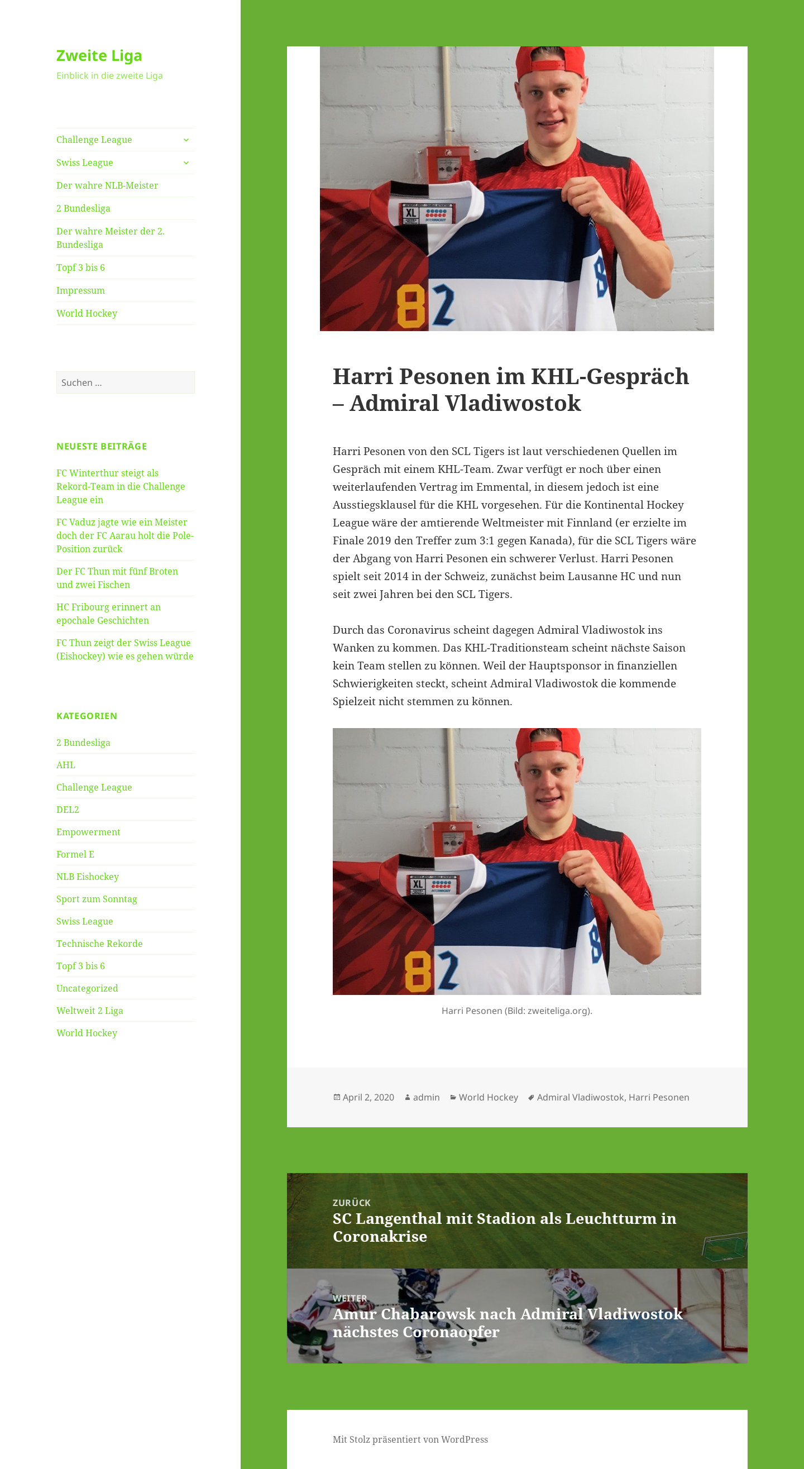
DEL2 (67, 809)
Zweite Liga (99, 55)
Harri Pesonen (659, 1097)
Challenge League (94, 139)
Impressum (80, 290)
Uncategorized (87, 988)
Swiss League (84, 162)
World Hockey (86, 313)
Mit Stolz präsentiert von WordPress (410, 1439)
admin (426, 1097)
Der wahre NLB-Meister (107, 185)
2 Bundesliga (83, 208)
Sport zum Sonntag (96, 899)
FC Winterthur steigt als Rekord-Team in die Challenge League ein (120, 486)
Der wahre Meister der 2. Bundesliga (110, 238)
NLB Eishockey (87, 876)
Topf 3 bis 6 (80, 267)
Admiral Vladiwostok (580, 1097)
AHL (65, 765)
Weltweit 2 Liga (89, 1010)
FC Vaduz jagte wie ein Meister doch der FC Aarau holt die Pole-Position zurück (125, 535)
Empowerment (88, 832)
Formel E (75, 854)
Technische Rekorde (99, 943)
